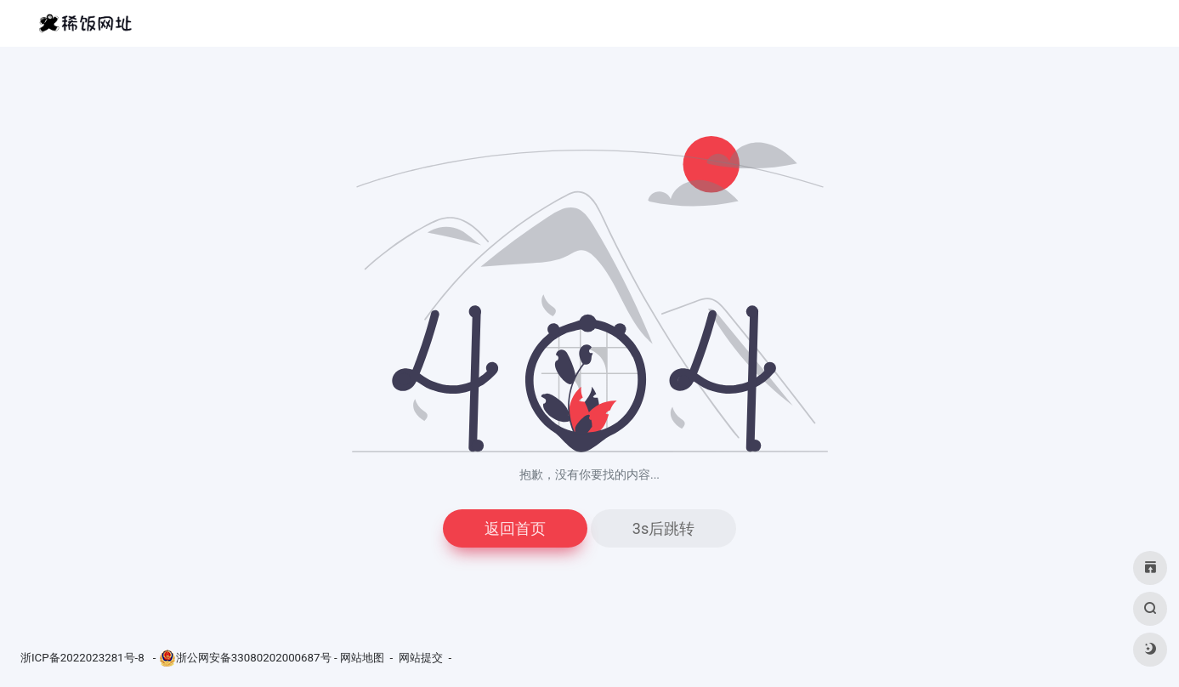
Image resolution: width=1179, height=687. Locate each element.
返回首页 (515, 528)
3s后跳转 (663, 528)
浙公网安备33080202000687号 (254, 657)
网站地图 (362, 657)
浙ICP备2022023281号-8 (83, 657)
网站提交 (421, 657)
